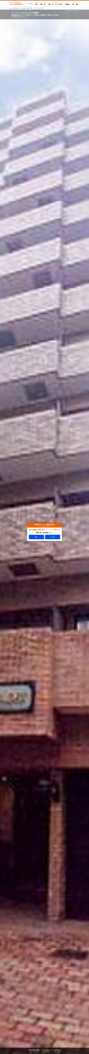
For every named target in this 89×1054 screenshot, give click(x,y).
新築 (41, 4)
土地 (56, 4)
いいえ (52, 537)
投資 (73, 4)
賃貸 (36, 4)
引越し (77, 4)
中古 (45, 4)
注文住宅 (60, 4)
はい (36, 537)
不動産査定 (67, 4)
